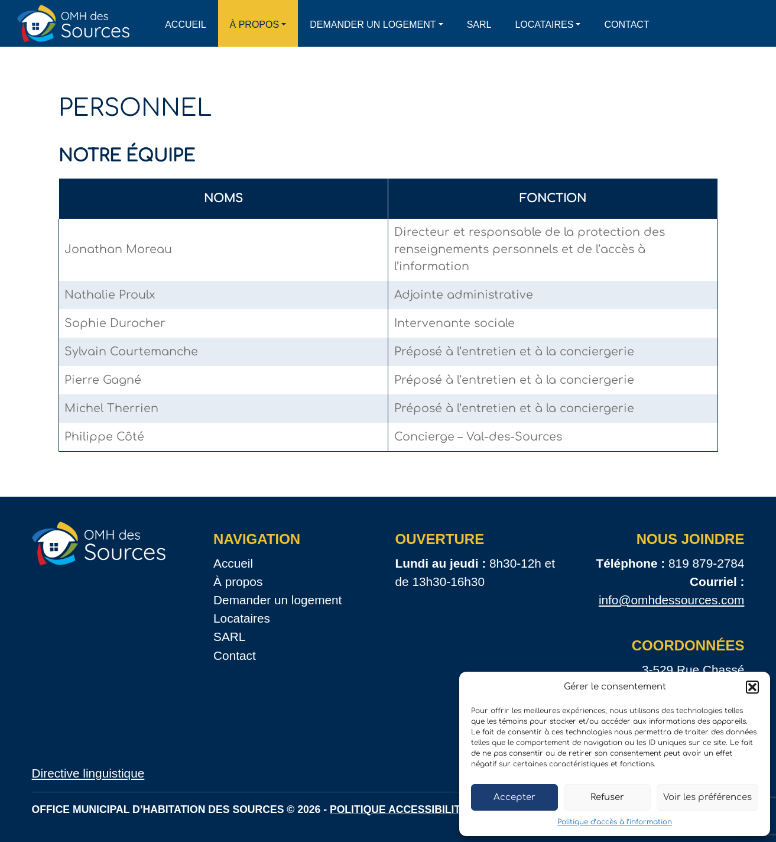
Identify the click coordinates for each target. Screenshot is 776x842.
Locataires (544, 25)
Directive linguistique (88, 773)
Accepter (514, 797)
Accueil (185, 25)
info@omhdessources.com (672, 600)
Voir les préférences (707, 797)
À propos (255, 25)
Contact (626, 25)
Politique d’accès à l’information (614, 822)
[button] (752, 687)
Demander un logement (373, 25)
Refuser (607, 797)
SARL (479, 25)
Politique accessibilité (398, 809)
